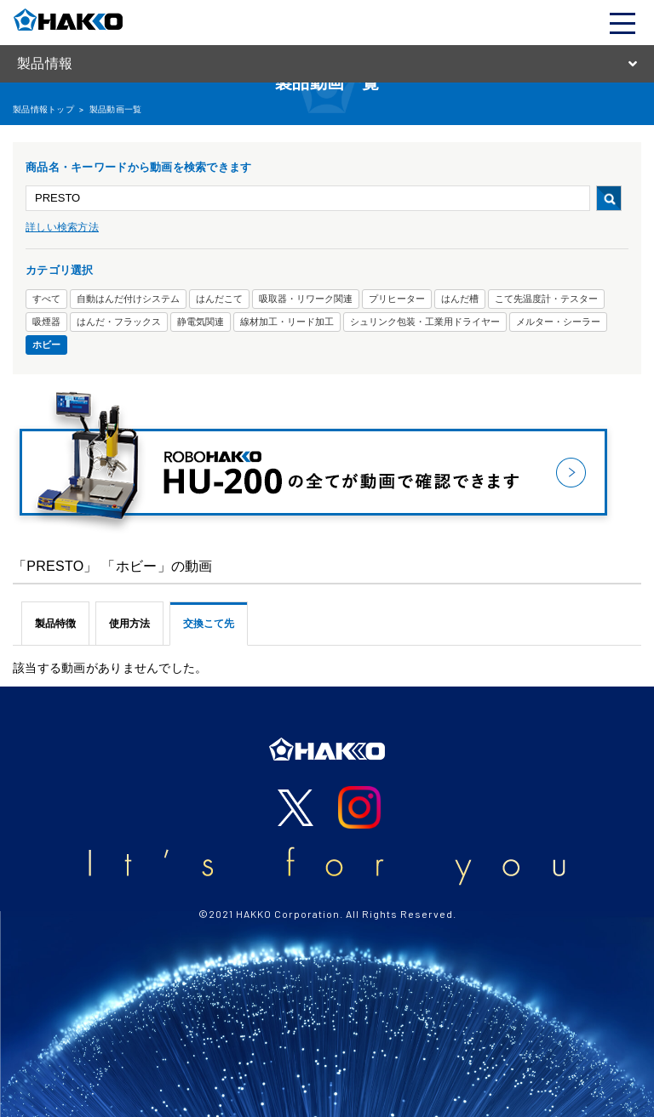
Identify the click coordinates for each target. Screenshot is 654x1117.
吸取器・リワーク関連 (306, 298)
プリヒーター (397, 298)
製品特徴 (55, 624)
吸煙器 (46, 321)
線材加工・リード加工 (287, 321)
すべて (46, 298)
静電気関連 (200, 321)
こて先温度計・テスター (546, 298)
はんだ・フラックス (119, 321)
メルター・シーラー (558, 321)
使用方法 (129, 624)
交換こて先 (208, 624)
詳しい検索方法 (62, 227)
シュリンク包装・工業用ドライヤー (425, 321)
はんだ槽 (460, 298)
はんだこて (219, 298)
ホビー (46, 344)
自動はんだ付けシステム (128, 298)
